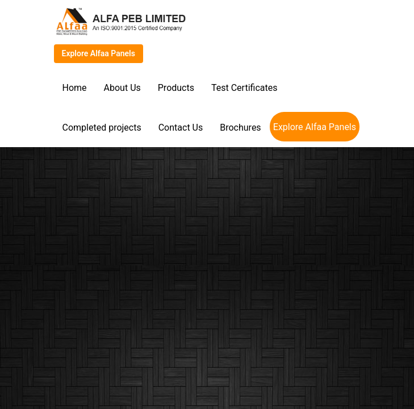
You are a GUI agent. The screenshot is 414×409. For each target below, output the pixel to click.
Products (176, 87)
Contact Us (180, 127)
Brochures (240, 127)
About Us (122, 87)
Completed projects (101, 127)
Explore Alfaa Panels (98, 53)
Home (74, 87)
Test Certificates (244, 87)
